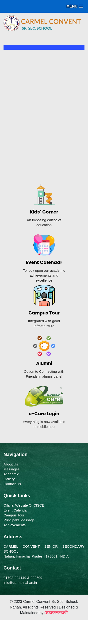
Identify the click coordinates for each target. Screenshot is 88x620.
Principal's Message (19, 520)
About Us (11, 464)
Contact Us (12, 484)
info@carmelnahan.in (20, 583)
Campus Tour (14, 515)
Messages (11, 469)
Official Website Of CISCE (24, 505)
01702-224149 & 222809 (23, 578)
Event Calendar (16, 510)
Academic (11, 474)
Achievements (15, 525)
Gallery (9, 479)
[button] (75, 6)
